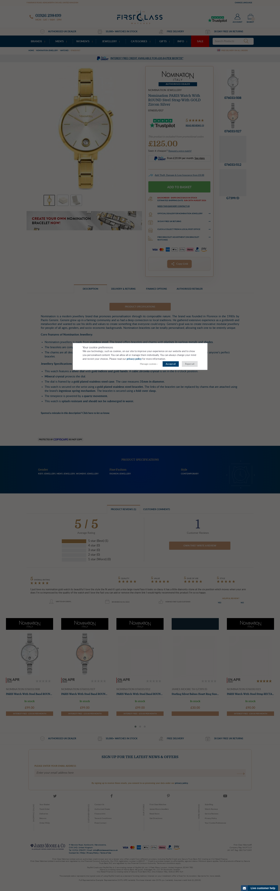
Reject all (189, 364)
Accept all (171, 364)
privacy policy (134, 359)
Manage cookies (148, 364)
